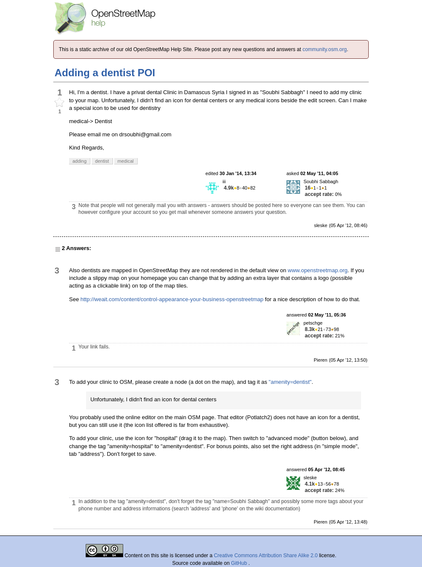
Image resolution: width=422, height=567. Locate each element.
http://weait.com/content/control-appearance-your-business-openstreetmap (172, 299)
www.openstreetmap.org (317, 270)
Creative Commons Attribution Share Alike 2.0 (266, 555)
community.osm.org (325, 49)
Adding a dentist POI (105, 72)
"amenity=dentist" (290, 382)
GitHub (240, 563)
